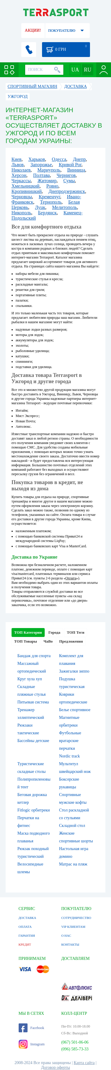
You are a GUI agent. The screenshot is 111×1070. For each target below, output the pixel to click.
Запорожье (41, 164)
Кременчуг (49, 196)
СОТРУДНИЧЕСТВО (76, 918)
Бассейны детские (33, 740)
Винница (76, 169)
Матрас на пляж (73, 864)
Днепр (79, 159)
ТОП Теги (75, 632)
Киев (17, 159)
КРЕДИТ (25, 944)
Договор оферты (55, 1067)
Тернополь (50, 202)
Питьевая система (33, 702)
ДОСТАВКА (27, 918)
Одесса (59, 159)
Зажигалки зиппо (74, 671)
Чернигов (66, 175)
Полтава (41, 175)
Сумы (69, 180)
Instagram (32, 1044)
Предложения (71, 641)
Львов (18, 164)
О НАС (66, 935)
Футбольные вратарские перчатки (70, 741)
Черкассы (21, 180)
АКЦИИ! (33, 30)
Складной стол (72, 825)
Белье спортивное (75, 710)
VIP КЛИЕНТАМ (73, 926)
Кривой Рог (70, 164)
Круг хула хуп (29, 679)
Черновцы (22, 196)
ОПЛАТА (25, 926)
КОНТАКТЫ (70, 944)
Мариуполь (48, 169)
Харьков (36, 159)
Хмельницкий (26, 185)
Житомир (47, 180)
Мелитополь (64, 207)
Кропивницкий (27, 191)
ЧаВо (48, 641)
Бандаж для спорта (34, 656)
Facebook (31, 1027)
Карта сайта (84, 1063)
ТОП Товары (25, 641)
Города (54, 632)
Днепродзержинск (67, 191)
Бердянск (47, 212)
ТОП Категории (28, 632)
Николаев (21, 169)
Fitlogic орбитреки (33, 810)
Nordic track (69, 756)
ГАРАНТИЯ (27, 935)
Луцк (40, 207)
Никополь (21, 212)
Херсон (19, 175)
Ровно (52, 185)
